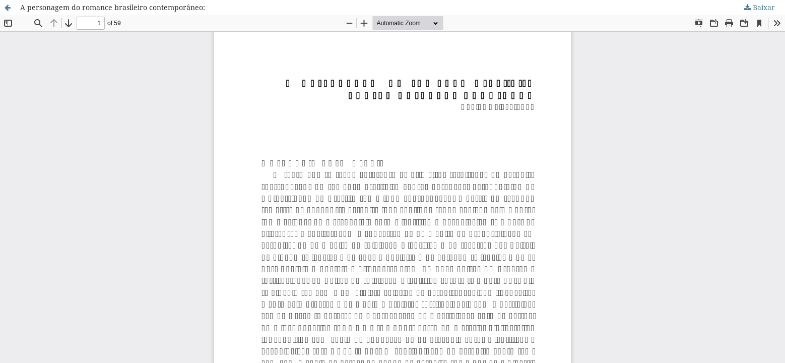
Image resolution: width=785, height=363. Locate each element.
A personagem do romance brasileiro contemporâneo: (112, 7)
